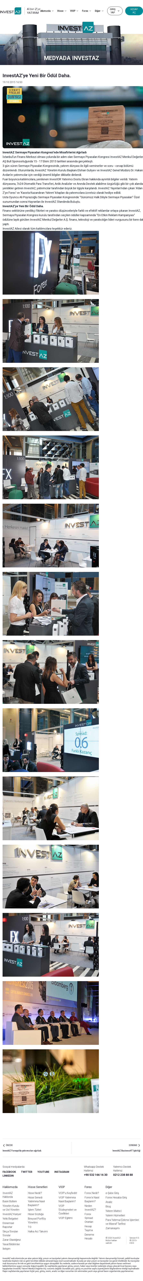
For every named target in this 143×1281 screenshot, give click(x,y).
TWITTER (26, 1171)
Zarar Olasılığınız (12, 1239)
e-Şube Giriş (112, 1193)
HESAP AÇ (134, 11)
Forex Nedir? (92, 1193)
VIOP (74, 11)
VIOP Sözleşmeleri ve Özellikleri (68, 1209)
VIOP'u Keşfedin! (68, 1193)
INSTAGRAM (61, 1171)
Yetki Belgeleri (10, 1218)
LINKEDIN (8, 1175)
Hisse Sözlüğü (36, 1214)
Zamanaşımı (113, 1228)
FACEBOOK (9, 1171)
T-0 (29, 1226)
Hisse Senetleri (38, 1187)
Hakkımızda (45, 11)
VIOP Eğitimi (65, 1218)
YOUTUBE (43, 1171)
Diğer (99, 11)
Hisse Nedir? (35, 1193)
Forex (86, 11)
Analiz (109, 1202)
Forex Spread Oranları (89, 1218)
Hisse (61, 11)
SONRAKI (133, 1145)
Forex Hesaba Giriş (116, 1197)
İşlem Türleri (34, 1209)
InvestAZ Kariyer (12, 1214)
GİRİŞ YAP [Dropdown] (115, 11)
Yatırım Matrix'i (114, 1210)
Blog (108, 1206)
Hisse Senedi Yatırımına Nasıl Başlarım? (36, 1201)
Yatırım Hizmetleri (115, 1215)
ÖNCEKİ (9, 1145)
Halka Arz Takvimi (38, 1231)
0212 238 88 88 (123, 1174)
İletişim (6, 1248)
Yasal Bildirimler (11, 1244)
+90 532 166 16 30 (95, 1174)
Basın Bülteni (10, 1201)
